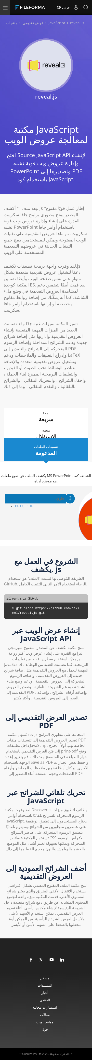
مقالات (45, 1014)
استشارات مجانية (44, 1007)
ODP (29, 505)
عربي (63, 7)
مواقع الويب (44, 1022)
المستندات (45, 985)
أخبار (44, 992)
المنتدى (45, 1000)
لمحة (46, 416)
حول (45, 1029)
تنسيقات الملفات (46, 450)
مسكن (45, 978)
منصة (46, 434)
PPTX (19, 505)
